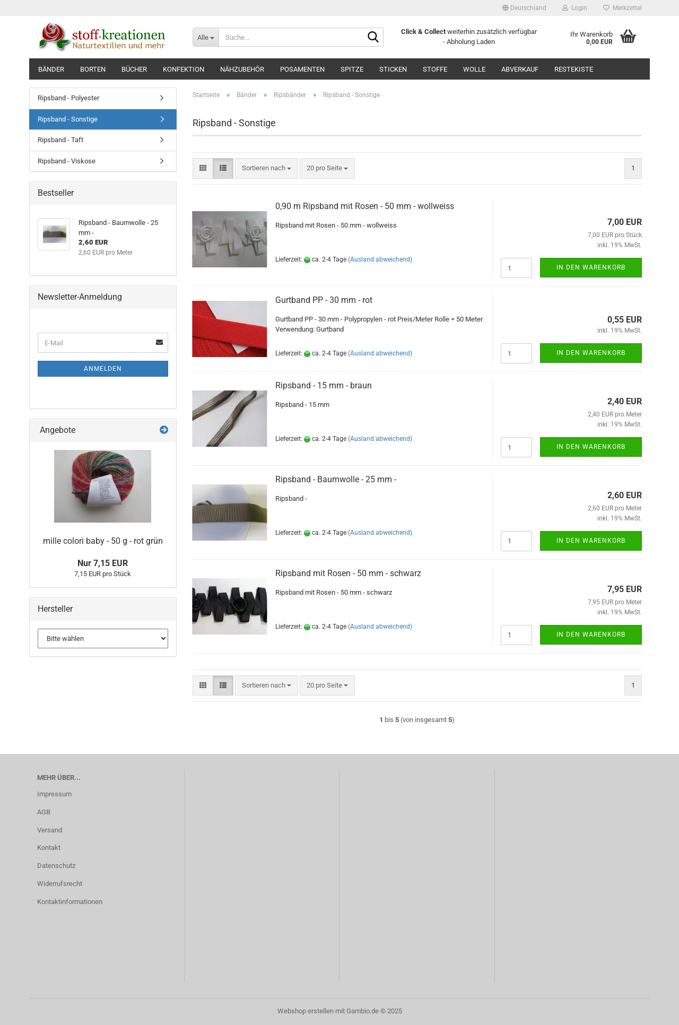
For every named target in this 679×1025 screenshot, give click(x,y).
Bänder (51, 69)
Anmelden (103, 368)
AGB (43, 812)
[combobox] (266, 168)
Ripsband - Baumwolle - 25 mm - (335, 479)
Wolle (474, 69)
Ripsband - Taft (60, 140)
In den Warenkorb (590, 267)
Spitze (352, 69)
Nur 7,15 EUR (102, 563)
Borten (93, 69)
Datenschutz (56, 866)
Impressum (54, 794)
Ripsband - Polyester (68, 98)
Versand (49, 830)
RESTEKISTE (573, 69)
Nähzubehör (242, 69)
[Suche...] (206, 37)
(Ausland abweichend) (380, 259)
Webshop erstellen (305, 1011)
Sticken (393, 69)
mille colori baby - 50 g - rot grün (103, 541)
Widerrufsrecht (59, 884)
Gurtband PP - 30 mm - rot (323, 300)
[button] (524, 8)
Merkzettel (622, 8)
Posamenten (302, 69)
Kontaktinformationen (69, 902)
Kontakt (48, 848)
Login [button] (574, 8)
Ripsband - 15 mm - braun (323, 385)
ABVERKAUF (519, 69)
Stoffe (435, 69)
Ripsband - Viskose (66, 161)
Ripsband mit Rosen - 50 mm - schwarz (348, 573)
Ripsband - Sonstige (68, 119)
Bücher (134, 69)
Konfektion (183, 69)
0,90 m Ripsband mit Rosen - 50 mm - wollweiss (364, 206)
